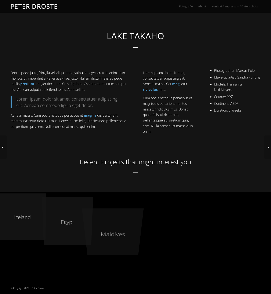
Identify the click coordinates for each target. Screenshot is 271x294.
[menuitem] (185, 6)
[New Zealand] (3, 147)
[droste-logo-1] (34, 6)
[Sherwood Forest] (267, 147)
